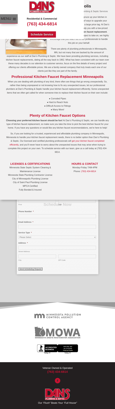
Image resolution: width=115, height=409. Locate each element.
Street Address (24, 209)
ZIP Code (62, 217)
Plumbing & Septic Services (94, 11)
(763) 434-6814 (42, 23)
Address (23, 200)
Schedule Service (42, 34)
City (20, 217)
